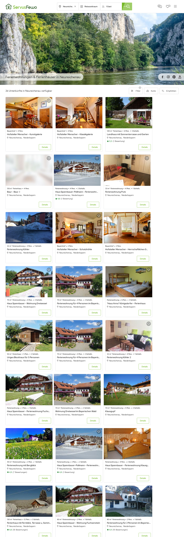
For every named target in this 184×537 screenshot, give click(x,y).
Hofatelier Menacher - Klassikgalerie (69, 130)
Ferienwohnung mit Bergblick (109, 337)
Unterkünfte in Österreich (83, 531)
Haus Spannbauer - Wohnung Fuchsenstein (114, 391)
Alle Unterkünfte (79, 521)
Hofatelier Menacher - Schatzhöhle (156, 184)
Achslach (14, 463)
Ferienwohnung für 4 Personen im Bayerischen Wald (114, 237)
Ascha (99, 470)
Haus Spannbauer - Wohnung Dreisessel (70, 237)
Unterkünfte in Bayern (82, 526)
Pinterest (174, 77)
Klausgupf (56, 337)
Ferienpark (122, 531)
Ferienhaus (122, 521)
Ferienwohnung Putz (61, 184)
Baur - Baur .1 (145, 130)
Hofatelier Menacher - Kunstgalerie (24, 130)
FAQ (160, 6)
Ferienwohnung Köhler (106, 184)
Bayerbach (144, 477)
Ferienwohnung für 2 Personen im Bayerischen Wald (158, 391)
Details (39, 143)
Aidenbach (57, 463)
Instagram (168, 77)
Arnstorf (57, 470)
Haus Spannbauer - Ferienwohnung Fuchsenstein (158, 287)
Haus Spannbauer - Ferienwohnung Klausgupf (26, 391)
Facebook (162, 77)
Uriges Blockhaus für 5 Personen (23, 287)
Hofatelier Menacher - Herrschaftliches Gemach (26, 237)
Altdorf (143, 463)
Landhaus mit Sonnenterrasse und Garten (114, 130)
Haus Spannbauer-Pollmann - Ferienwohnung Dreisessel (26, 184)
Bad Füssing (58, 477)
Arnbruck (14, 470)
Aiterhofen (101, 463)
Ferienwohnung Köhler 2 (107, 287)
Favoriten (169, 6)
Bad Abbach (145, 470)
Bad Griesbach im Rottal (107, 477)
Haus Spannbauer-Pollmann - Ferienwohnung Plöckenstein (158, 337)
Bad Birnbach (15, 477)
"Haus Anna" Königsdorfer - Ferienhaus (158, 237)
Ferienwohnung (124, 526)
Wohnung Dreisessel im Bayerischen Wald (26, 337)
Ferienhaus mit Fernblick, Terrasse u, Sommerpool (70, 391)
